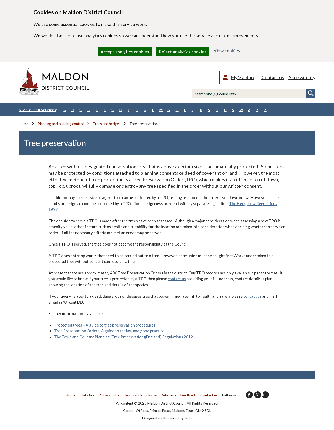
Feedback (188, 395)
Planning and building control (61, 123)
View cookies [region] (227, 50)
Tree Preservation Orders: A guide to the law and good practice (109, 330)
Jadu (188, 418)
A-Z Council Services (38, 109)
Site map (169, 395)
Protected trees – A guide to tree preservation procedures (104, 325)
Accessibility (301, 77)
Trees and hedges (106, 123)
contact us (177, 278)
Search (310, 93)
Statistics (87, 395)
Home (24, 123)
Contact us (272, 77)
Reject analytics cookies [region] (183, 51)
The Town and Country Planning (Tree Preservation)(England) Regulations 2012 (123, 336)
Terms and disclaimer (141, 395)
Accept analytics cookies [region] (124, 51)
